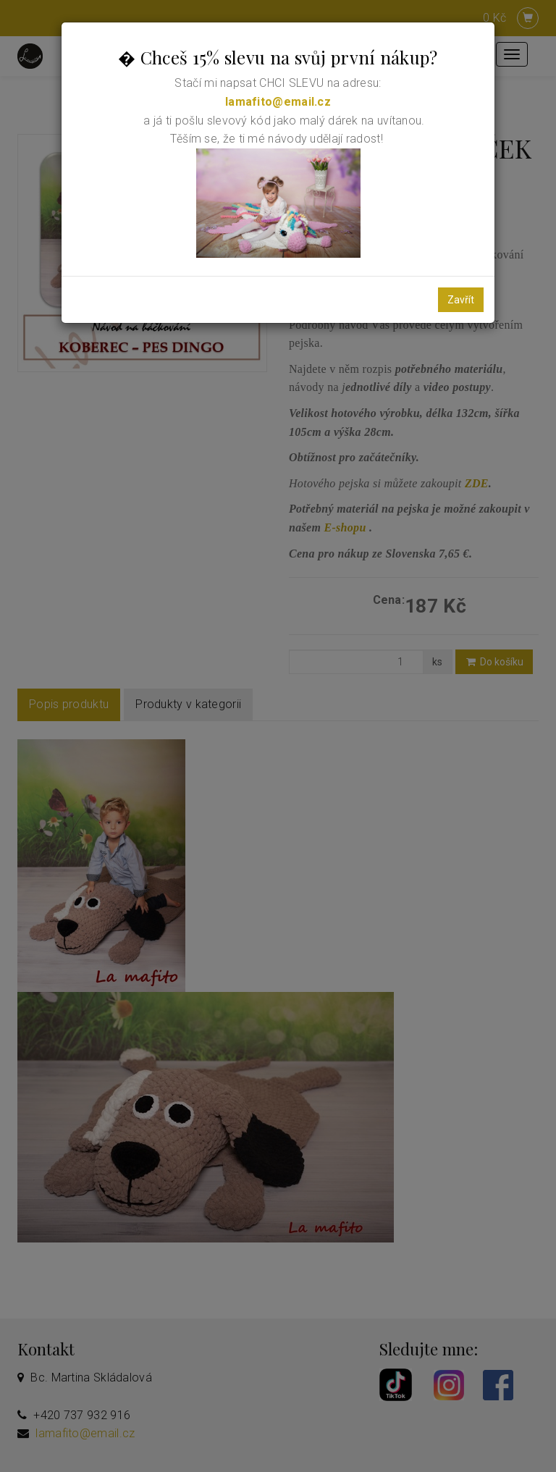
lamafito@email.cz (278, 102)
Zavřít (460, 300)
